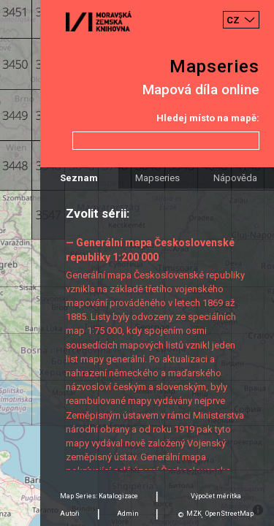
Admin (128, 513)
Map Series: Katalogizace (99, 496)
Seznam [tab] (79, 177)
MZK (194, 513)
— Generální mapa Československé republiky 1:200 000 (150, 249)
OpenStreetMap (229, 513)
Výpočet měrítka (216, 496)
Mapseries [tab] (157, 177)
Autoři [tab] (70, 513)
